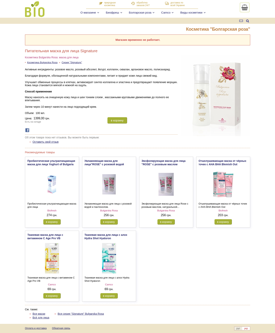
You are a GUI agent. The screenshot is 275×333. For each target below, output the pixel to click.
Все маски (39, 313)
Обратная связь (61, 328)
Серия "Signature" (72, 62)
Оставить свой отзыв (46, 141)
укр (246, 328)
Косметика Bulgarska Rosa (42, 62)
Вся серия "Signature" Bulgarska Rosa (81, 313)
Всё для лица (41, 317)
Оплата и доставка (36, 328)
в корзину (117, 120)
